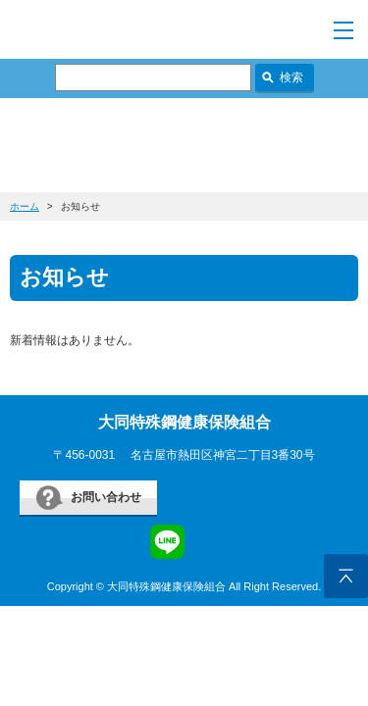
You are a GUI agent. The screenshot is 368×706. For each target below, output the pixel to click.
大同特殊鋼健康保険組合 (184, 422)
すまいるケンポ (138, 29)
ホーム (24, 206)
